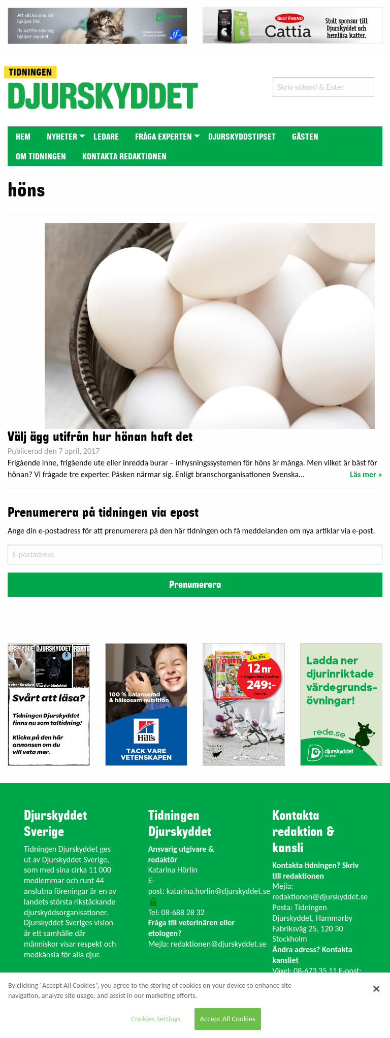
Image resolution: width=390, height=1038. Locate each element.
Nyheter (62, 137)
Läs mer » (366, 474)
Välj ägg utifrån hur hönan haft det (100, 437)
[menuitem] (23, 136)
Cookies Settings (155, 1018)
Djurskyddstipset (242, 137)
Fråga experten (163, 137)
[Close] (376, 988)
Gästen (305, 137)
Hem (23, 137)
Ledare (106, 137)
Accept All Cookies (228, 1018)
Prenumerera (195, 584)
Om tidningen (41, 156)
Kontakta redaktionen (124, 156)
